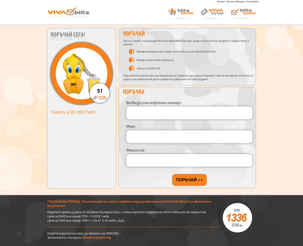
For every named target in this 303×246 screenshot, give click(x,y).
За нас (230, 1)
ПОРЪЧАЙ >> (189, 180)
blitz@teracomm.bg (96, 237)
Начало (221, 1)
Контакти (253, 1)
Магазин (240, 1)
